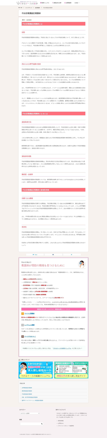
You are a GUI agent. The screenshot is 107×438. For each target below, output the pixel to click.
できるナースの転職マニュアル (62, 348)
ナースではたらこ (30, 336)
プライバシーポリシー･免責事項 (66, 425)
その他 (76, 2)
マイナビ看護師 (29, 313)
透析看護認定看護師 (27, 391)
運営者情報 (61, 420)
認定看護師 (29, 20)
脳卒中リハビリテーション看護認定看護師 (32, 400)
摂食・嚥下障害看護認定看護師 (30, 397)
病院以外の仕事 (56, 2)
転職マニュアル (44, 2)
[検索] (31, 423)
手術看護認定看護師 (27, 394)
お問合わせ (61, 423)
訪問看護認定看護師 (27, 387)
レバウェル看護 (29, 325)
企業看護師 (67, 2)
